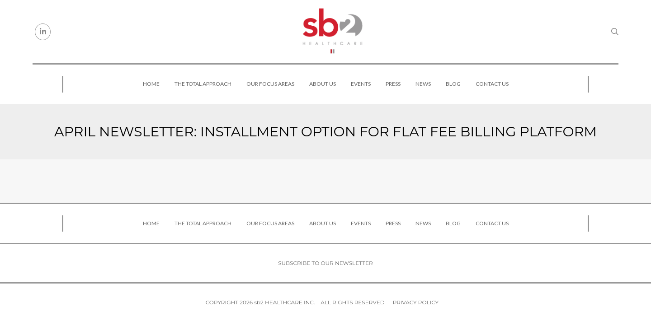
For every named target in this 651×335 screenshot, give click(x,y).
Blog (453, 83)
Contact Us (492, 83)
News (423, 83)
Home (151, 83)
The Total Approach (203, 83)
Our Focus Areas (270, 83)
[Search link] (614, 31)
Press (393, 83)
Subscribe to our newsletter (325, 263)
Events (361, 83)
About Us (322, 83)
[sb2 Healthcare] (332, 31)
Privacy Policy (416, 302)
